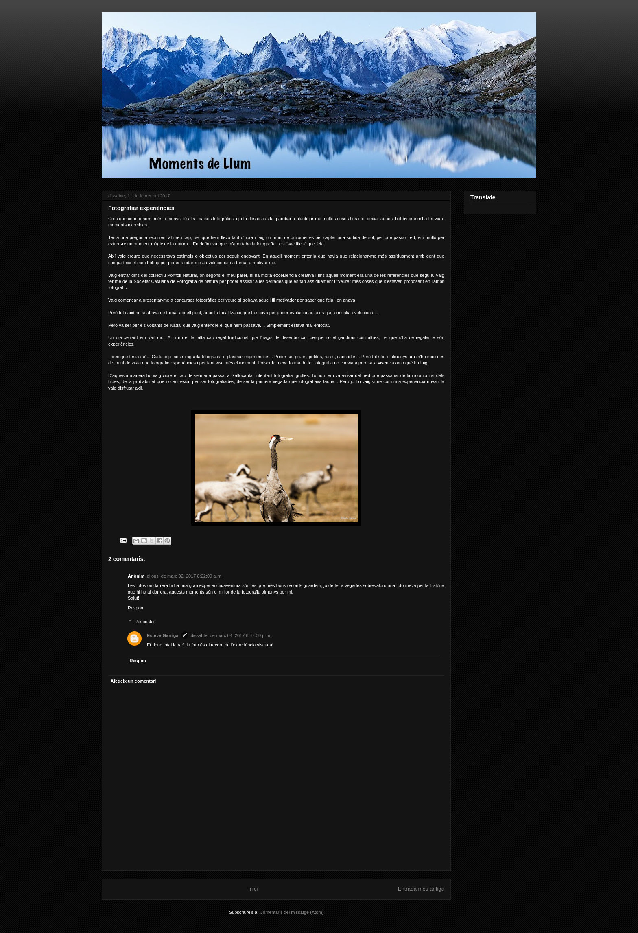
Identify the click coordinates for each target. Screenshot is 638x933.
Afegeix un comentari (133, 681)
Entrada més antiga (421, 889)
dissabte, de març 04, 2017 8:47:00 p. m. (231, 635)
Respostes (145, 621)
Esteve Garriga (163, 635)
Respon (135, 607)
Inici (253, 889)
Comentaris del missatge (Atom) (291, 912)
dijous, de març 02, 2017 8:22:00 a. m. (185, 576)
